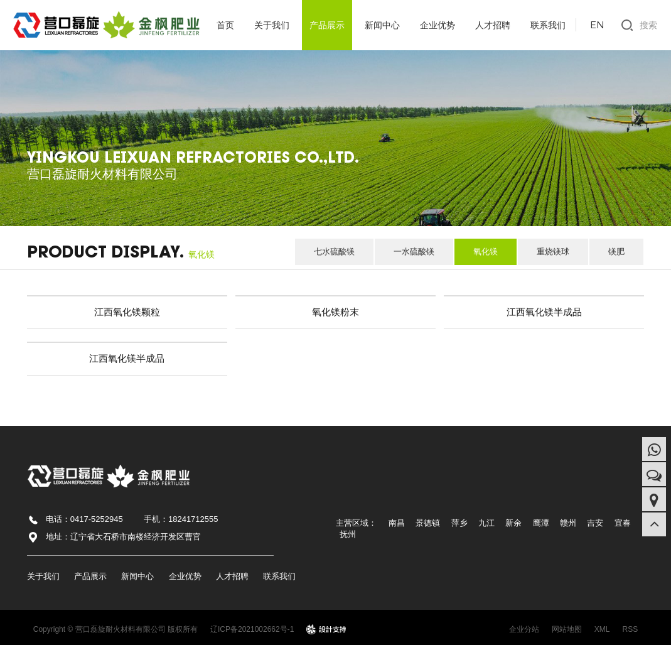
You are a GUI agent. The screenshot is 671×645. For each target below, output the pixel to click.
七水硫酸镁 (334, 251)
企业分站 (524, 629)
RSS (630, 629)
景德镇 (428, 523)
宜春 (623, 523)
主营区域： (356, 523)
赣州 (568, 523)
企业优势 (437, 25)
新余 (513, 523)
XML (602, 629)
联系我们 (548, 25)
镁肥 (616, 251)
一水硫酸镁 (414, 251)
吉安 (595, 523)
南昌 (397, 523)
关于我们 (271, 25)
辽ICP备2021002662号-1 (252, 629)
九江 (486, 523)
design (327, 629)
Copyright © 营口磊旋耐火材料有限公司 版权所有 (115, 629)
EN (597, 24)
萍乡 (459, 523)
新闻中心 (382, 25)
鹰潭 (541, 523)
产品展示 (327, 25)
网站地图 (567, 629)
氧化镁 (485, 251)
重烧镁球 (553, 251)
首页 (225, 25)
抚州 (348, 534)
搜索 (648, 24)
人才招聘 (492, 25)
